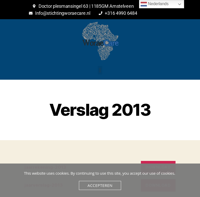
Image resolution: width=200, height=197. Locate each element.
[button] (100, 70)
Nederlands (154, 4)
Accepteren (100, 185)
